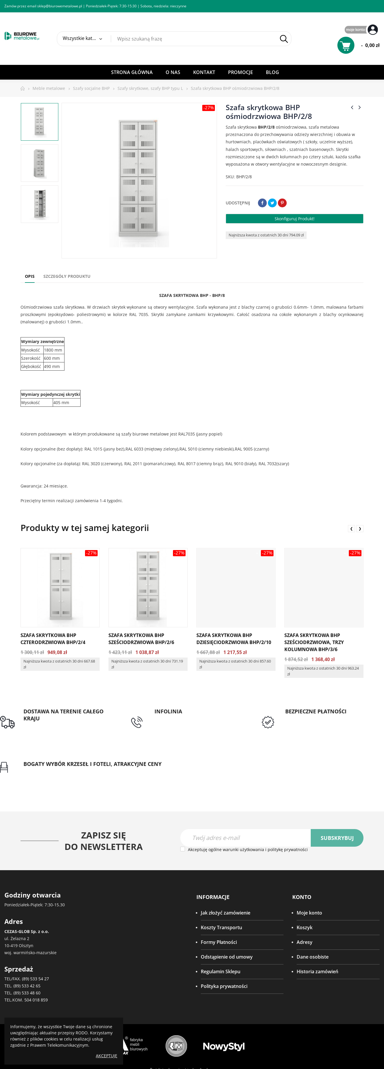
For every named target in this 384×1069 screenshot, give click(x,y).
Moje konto (309, 875)
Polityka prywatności (224, 948)
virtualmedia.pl (195, 1031)
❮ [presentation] (351, 528)
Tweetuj (272, 203)
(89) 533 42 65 (26, 948)
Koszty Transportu (221, 889)
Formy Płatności (219, 904)
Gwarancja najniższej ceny (347, 732)
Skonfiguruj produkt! (295, 218)
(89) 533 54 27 (35, 941)
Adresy (304, 904)
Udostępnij (262, 203)
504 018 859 (36, 962)
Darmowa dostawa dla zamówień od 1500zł (48, 729)
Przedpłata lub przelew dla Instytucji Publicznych (249, 729)
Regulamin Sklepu (220, 933)
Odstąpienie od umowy (227, 919)
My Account (362, 30)
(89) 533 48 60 (26, 955)
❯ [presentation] (359, 528)
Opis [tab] (30, 276)
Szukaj (284, 39)
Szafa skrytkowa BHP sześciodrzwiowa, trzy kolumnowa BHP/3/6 (314, 642)
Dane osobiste (313, 919)
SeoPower (191, 1044)
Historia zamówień (317, 933)
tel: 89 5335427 (138, 718)
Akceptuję (106, 1055)
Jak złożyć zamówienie (225, 875)
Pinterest (282, 203)
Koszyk (304, 889)
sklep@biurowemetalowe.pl (59, 6)
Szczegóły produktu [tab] (67, 276)
